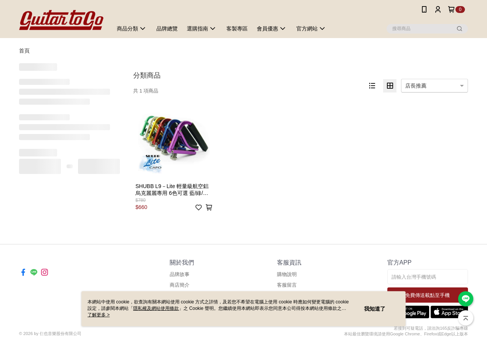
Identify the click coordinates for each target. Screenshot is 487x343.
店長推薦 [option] (416, 86)
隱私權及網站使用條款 (156, 308)
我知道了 (374, 309)
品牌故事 (179, 274)
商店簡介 (179, 285)
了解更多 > (99, 314)
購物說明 (287, 274)
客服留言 (287, 285)
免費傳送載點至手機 (427, 295)
